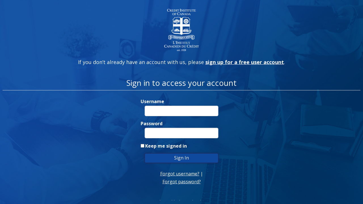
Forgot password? (181, 181)
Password (151, 123)
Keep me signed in (166, 146)
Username (152, 101)
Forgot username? (179, 174)
